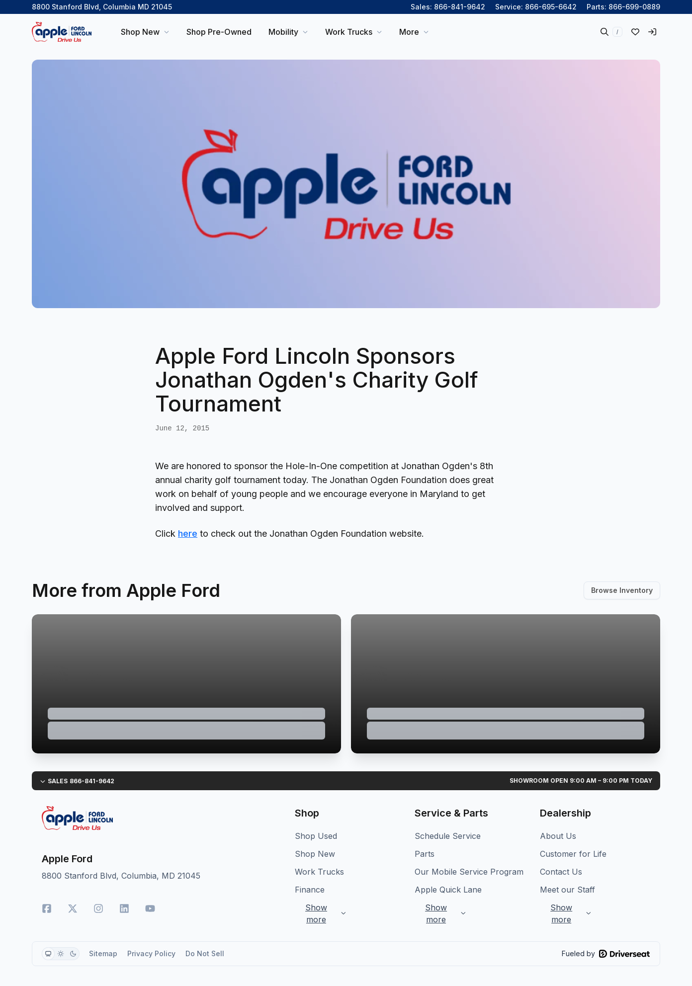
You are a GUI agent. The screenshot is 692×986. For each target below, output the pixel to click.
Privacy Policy (151, 953)
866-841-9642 (459, 6)
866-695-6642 (551, 6)
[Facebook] (47, 908)
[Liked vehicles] (635, 32)
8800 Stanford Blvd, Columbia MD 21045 (102, 6)
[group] (60, 954)
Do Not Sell (204, 953)
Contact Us (561, 872)
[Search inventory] (611, 32)
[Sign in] (652, 32)
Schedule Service (448, 836)
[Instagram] (98, 908)
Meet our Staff (567, 890)
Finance (310, 890)
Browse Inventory (622, 590)
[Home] (61, 32)
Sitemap (103, 953)
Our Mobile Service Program (469, 872)
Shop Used (316, 836)
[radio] (48, 954)
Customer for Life (573, 854)
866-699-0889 (634, 6)
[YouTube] (150, 908)
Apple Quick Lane (448, 890)
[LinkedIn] (124, 908)
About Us (558, 836)
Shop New (315, 854)
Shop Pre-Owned (219, 32)
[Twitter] (73, 908)
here (187, 533)
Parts (424, 854)
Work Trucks (319, 872)
